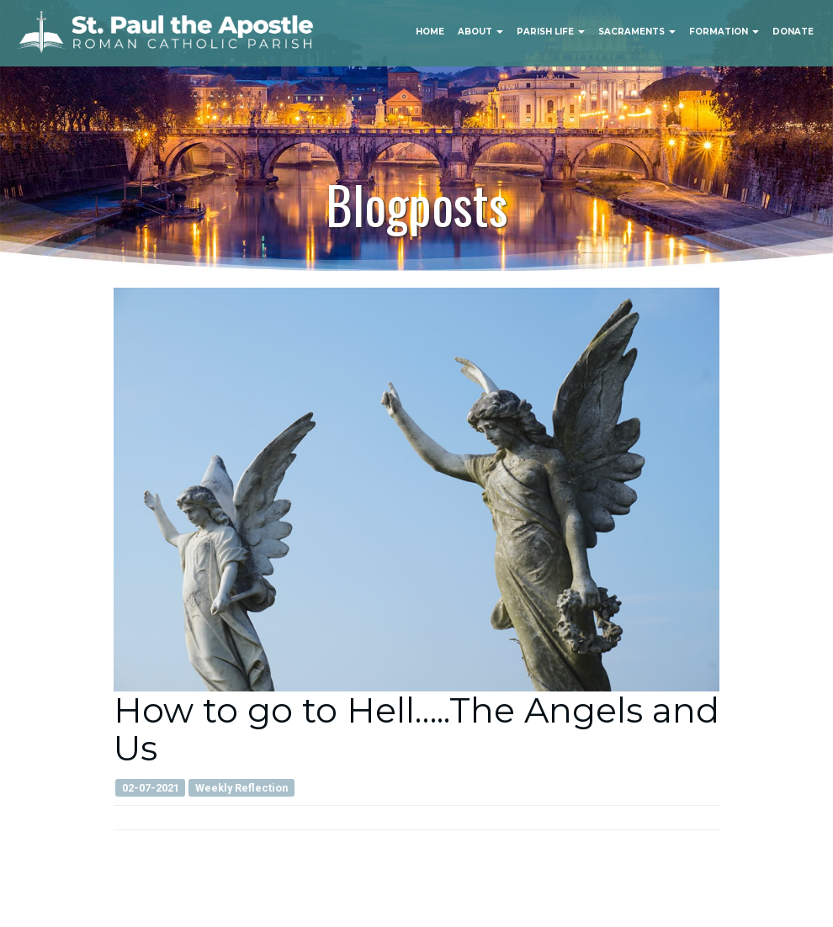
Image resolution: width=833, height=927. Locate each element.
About (480, 31)
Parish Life (551, 31)
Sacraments (637, 31)
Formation (724, 31)
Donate (793, 31)
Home (430, 31)
